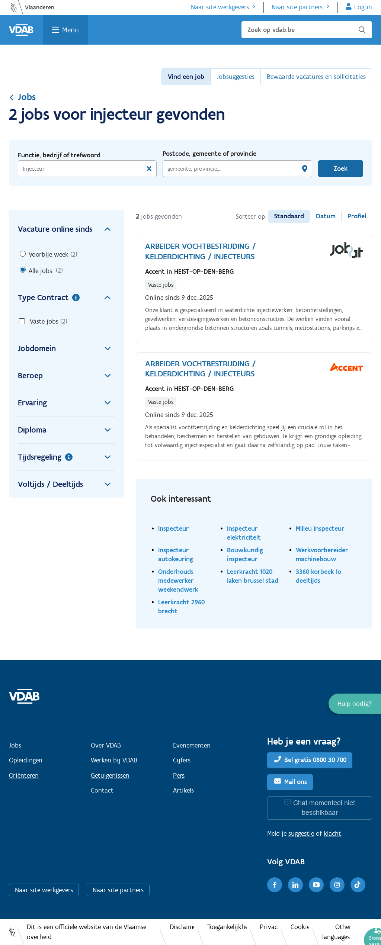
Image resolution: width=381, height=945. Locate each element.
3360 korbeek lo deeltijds (318, 576)
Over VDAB (106, 745)
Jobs (22, 97)
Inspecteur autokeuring (175, 554)
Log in (363, 7)
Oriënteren (24, 775)
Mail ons (295, 782)
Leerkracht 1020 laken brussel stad (252, 576)
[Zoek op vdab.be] (306, 29)
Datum (326, 216)
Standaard (289, 216)
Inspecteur (173, 528)
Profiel (357, 216)
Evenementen (192, 745)
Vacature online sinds (66, 229)
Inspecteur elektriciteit (244, 532)
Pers (179, 775)
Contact (102, 790)
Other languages (337, 932)
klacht (332, 833)
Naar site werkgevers (220, 7)
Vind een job (186, 77)
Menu (70, 29)
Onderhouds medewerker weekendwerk (178, 580)
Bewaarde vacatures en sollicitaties (316, 77)
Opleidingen (25, 760)
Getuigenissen (110, 775)
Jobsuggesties (235, 77)
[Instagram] (337, 884)
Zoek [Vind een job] (341, 168)
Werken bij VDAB (114, 760)
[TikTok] (357, 884)
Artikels (183, 790)
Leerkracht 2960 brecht (181, 606)
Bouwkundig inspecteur (245, 554)
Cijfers (181, 760)
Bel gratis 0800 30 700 (315, 760)
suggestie (301, 833)
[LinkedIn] (295, 884)
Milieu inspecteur (320, 528)
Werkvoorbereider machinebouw (322, 554)
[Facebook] (274, 884)
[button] (355, 704)
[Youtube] (316, 884)
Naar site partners (297, 7)
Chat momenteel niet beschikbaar (324, 807)
